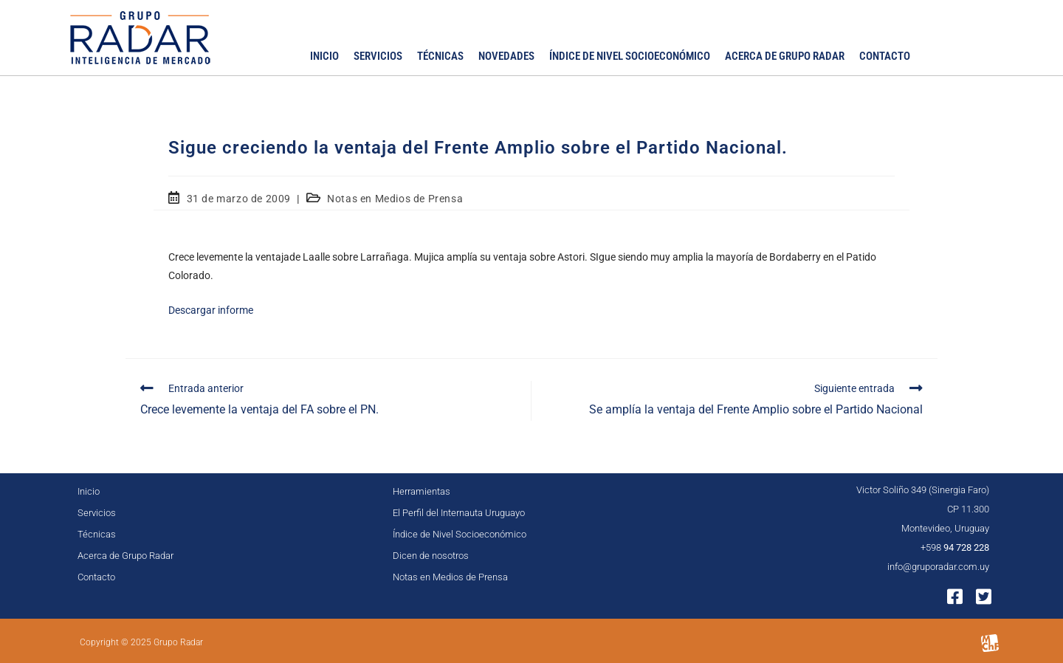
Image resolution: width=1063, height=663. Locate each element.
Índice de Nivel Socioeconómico (629, 56)
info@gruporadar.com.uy (938, 566)
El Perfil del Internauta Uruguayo (459, 512)
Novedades (506, 56)
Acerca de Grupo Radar (784, 56)
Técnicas (440, 56)
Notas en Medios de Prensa (395, 199)
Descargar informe (210, 310)
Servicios (378, 56)
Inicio (324, 56)
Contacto (884, 56)
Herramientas (421, 491)
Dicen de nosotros (431, 555)
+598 (955, 547)
